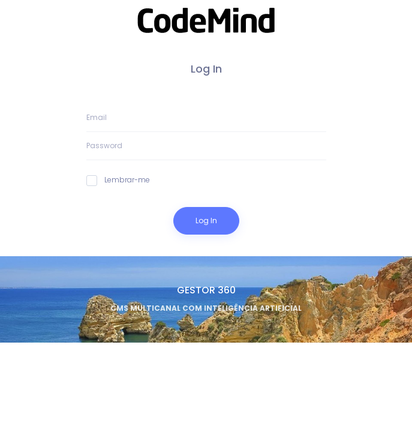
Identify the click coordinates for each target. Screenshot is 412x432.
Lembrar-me (118, 180)
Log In (206, 220)
